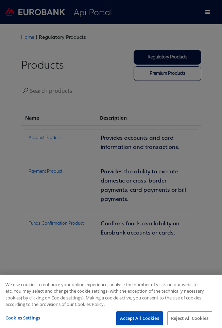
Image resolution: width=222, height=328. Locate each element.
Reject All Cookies (189, 320)
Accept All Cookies (139, 320)
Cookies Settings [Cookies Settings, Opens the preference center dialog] (22, 320)
